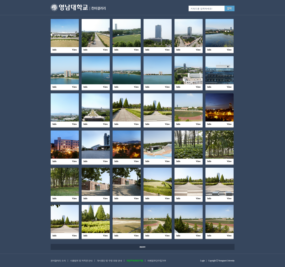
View (74, 49)
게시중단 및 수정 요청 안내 (109, 260)
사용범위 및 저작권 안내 (81, 260)
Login (202, 260)
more (142, 246)
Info (54, 49)
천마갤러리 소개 (58, 260)
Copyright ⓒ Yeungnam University (221, 260)
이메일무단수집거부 (156, 260)
